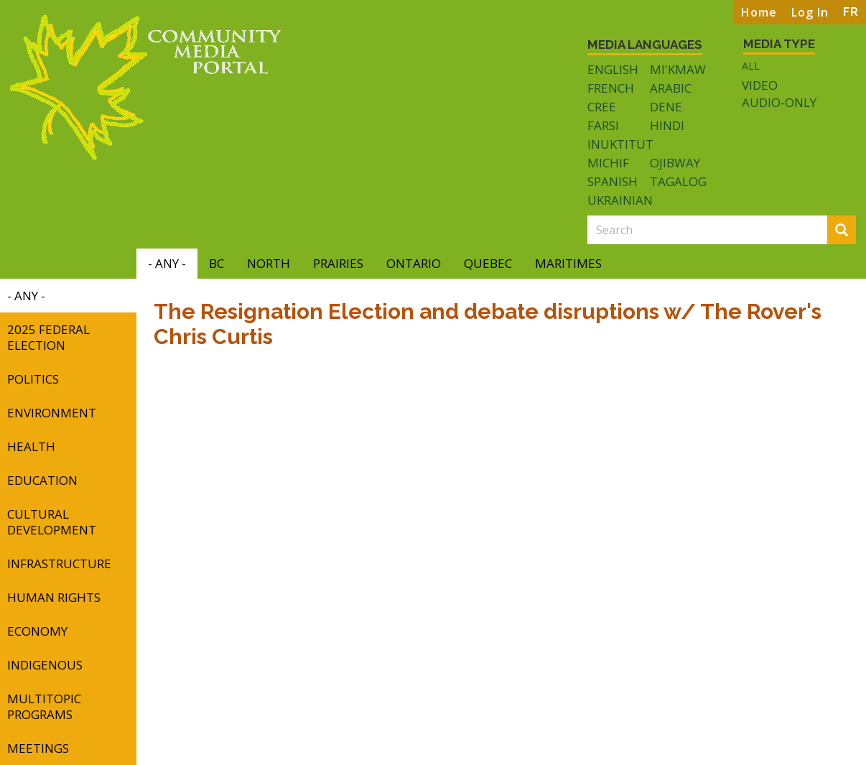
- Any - (167, 263)
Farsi (603, 125)
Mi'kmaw (678, 69)
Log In (810, 12)
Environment (51, 412)
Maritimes (568, 263)
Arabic (671, 88)
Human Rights (54, 597)
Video (760, 85)
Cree (601, 106)
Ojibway (675, 162)
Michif (608, 162)
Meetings (38, 748)
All (751, 66)
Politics (33, 379)
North (268, 263)
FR (851, 12)
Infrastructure (59, 563)
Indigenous (45, 665)
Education (42, 480)
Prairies (338, 263)
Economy (37, 631)
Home (759, 12)
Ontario (413, 263)
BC (216, 263)
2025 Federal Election (48, 337)
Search (846, 230)
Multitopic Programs (44, 706)
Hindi (667, 125)
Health (31, 446)
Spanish (612, 181)
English (612, 69)
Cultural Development (51, 522)
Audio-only (779, 103)
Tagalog (678, 181)
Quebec (488, 263)
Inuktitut (620, 144)
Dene (666, 106)
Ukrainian (620, 200)
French (610, 88)
